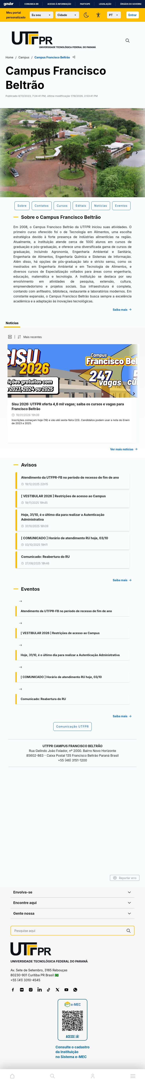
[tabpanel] (72, 453)
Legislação (105, 4)
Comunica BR (31, 4)
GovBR (8, 4)
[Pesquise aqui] (68, 931)
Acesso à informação (59, 4)
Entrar (132, 15)
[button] (14, 397)
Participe (85, 4)
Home (16, 57)
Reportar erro (118, 878)
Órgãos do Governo (131, 4)
